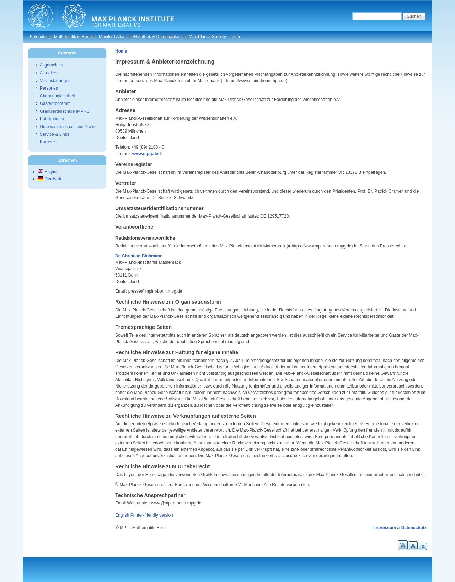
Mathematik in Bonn (73, 36)
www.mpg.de (145, 153)
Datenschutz (414, 527)
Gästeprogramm (55, 103)
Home (121, 51)
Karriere (47, 141)
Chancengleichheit (57, 96)
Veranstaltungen (55, 80)
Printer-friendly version (151, 515)
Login (235, 36)
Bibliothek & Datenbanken (157, 36)
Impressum (384, 527)
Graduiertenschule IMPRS (64, 111)
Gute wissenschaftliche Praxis (68, 126)
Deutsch (49, 178)
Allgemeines (51, 65)
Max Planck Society (207, 36)
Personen (49, 88)
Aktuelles (48, 72)
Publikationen (52, 118)
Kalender (38, 36)
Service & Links (54, 134)
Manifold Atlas (112, 36)
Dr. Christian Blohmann (138, 255)
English (122, 515)
